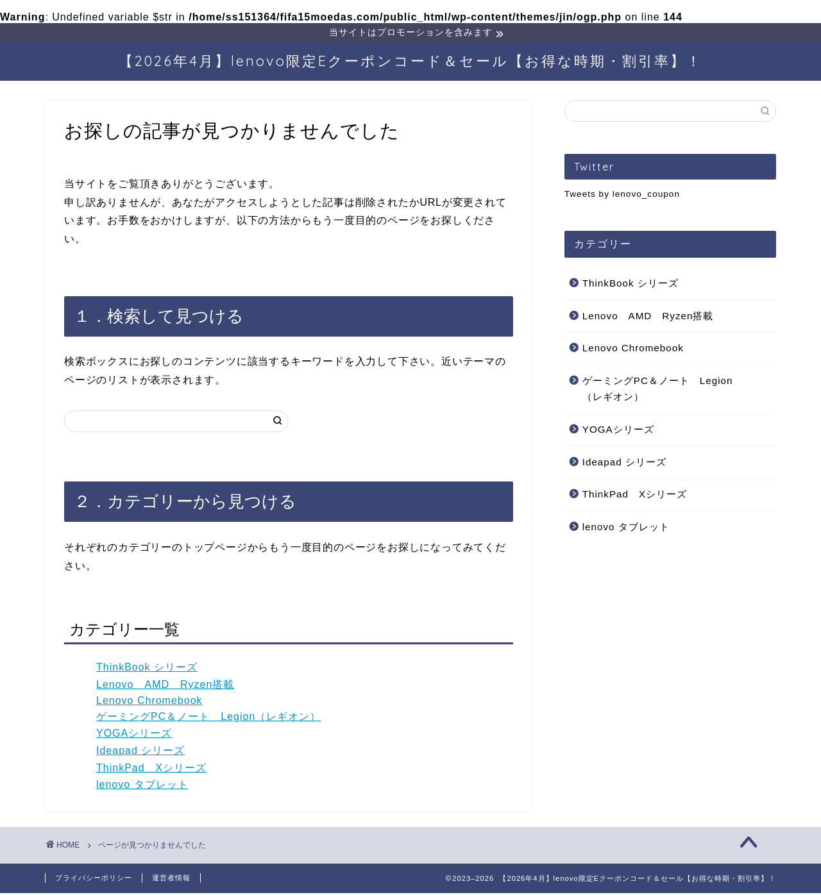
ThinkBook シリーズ (147, 669)
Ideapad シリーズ (140, 752)
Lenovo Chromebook (149, 702)
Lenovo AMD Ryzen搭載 (165, 686)
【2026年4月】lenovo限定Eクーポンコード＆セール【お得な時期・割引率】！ (410, 62)
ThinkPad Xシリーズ (151, 769)
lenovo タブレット (142, 786)
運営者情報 (171, 879)
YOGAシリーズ (134, 735)
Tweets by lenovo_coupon (622, 196)
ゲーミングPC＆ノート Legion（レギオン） (208, 718)
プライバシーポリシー (93, 879)
